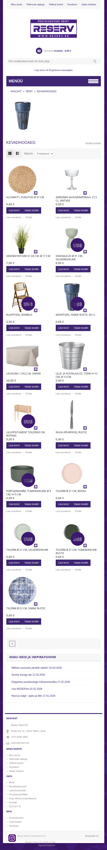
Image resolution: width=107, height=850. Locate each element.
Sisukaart (14, 826)
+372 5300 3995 (19, 737)
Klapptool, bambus (19, 315)
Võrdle (28, 217)
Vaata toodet (31, 210)
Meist (12, 782)
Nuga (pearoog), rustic (71, 432)
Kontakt (13, 802)
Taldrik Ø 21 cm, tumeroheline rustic (76, 551)
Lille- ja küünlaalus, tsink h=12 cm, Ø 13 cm (77, 375)
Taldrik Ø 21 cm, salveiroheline (27, 550)
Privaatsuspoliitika (18, 794)
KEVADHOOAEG (46, 91)
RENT (29, 91)
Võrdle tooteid (93, 143)
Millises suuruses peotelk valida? (37, 667)
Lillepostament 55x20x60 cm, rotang (25, 434)
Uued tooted (15, 822)
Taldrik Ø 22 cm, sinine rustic (26, 608)
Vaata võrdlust (88, 4)
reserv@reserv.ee (20, 743)
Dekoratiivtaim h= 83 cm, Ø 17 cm (28, 256)
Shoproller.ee (92, 836)
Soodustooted (16, 818)
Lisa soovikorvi (14, 217)
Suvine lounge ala (28, 674)
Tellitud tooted (56, 4)
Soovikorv (72, 4)
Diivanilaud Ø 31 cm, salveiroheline (69, 257)
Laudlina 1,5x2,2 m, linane (23, 373)
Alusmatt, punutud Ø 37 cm (25, 197)
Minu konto (16, 4)
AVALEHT (16, 91)
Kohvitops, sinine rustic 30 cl (75, 315)
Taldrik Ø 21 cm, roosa (71, 491)
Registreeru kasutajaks (61, 70)
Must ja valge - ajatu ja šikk (33, 695)
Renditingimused (17, 786)
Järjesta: (28, 153)
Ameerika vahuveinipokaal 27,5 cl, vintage (76, 199)
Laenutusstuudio (17, 790)
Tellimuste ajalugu (35, 4)
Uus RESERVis (27, 688)
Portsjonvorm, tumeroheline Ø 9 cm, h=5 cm (28, 492)
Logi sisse (39, 70)
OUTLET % (15, 806)
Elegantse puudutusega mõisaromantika (41, 681)
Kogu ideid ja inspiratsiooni (23, 798)
